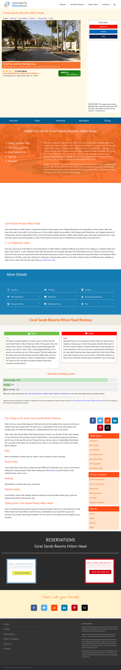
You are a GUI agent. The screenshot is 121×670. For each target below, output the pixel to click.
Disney (92, 514)
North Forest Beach (96, 479)
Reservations (42, 18)
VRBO (91, 527)
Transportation (15, 304)
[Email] (107, 428)
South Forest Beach (96, 484)
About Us (7, 644)
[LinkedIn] (115, 421)
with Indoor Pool (95, 459)
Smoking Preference (91, 297)
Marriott (92, 523)
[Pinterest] (100, 428)
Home (6, 624)
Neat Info (13, 18)
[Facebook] (92, 421)
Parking (49, 289)
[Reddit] (107, 421)
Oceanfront (93, 441)
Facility (86, 289)
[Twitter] (100, 421)
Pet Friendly (94, 445)
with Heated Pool (96, 454)
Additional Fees (52, 304)
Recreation (84, 120)
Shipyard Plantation (97, 502)
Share (51, 18)
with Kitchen (94, 450)
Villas (37, 120)
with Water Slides (96, 468)
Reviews (32, 18)
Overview (13, 120)
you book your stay (47, 260)
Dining (107, 120)
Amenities (60, 120)
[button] (115, 4)
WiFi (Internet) (15, 297)
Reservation (50, 470)
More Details (23, 18)
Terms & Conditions (12, 639)
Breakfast (50, 297)
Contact (7, 629)
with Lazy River (95, 463)
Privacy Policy (9, 634)
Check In (12, 289)
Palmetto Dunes (95, 493)
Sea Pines (93, 498)
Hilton (91, 518)
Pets (85, 304)
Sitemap (7, 648)
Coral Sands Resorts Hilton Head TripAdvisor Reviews (48, 393)
